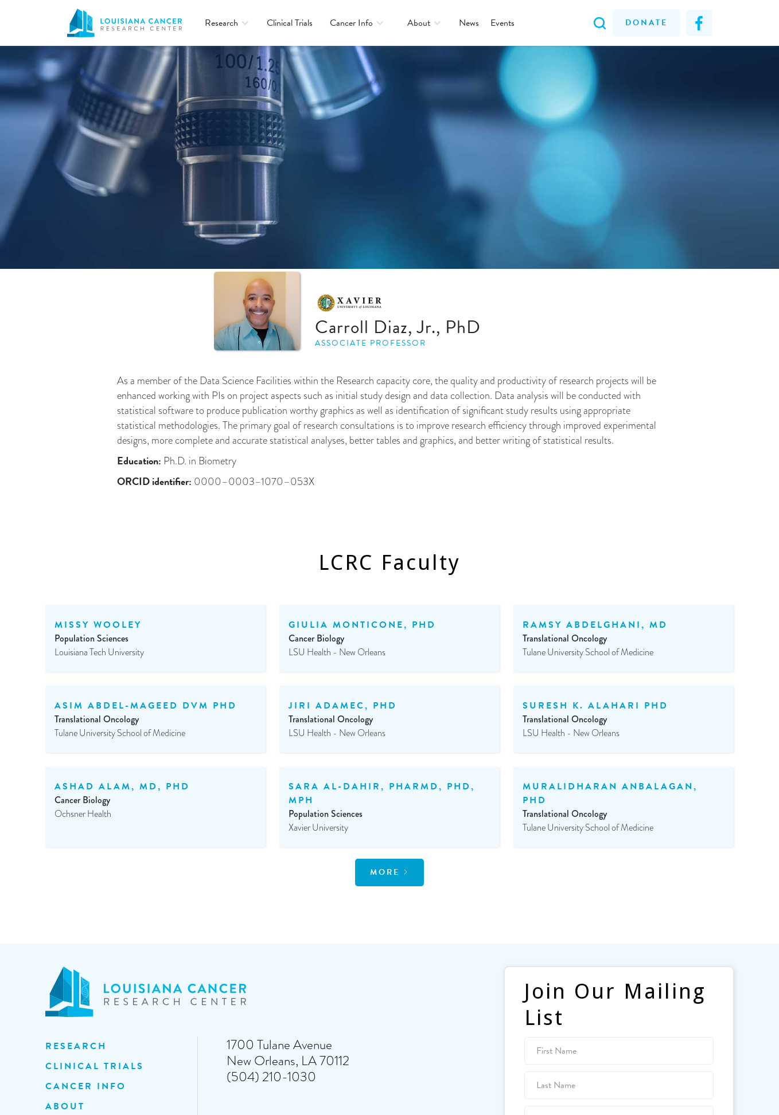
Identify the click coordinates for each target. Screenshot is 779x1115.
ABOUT (65, 1106)
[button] (227, 23)
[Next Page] (389, 872)
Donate (646, 23)
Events (502, 23)
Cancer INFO (85, 1086)
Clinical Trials (290, 23)
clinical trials (94, 1066)
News (469, 23)
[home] (130, 23)
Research (76, 1046)
